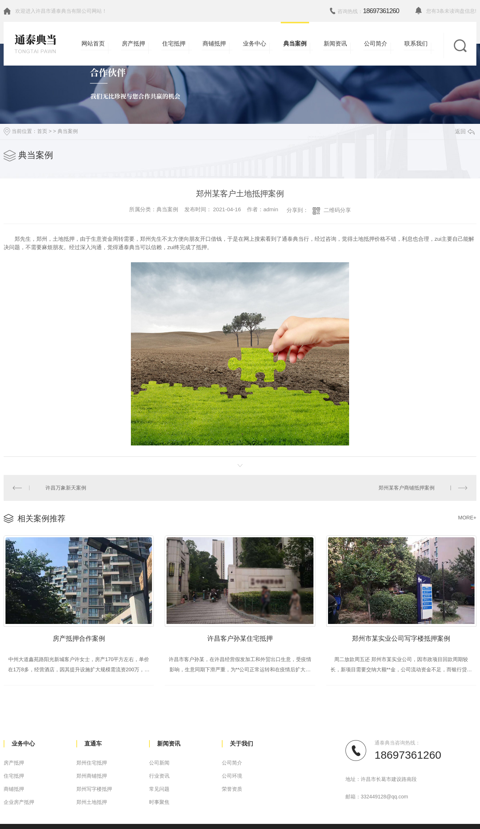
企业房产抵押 (19, 802)
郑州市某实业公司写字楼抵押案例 (401, 638)
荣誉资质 (232, 789)
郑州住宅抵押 (91, 763)
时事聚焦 (159, 802)
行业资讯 (159, 776)
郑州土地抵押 (91, 802)
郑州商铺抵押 (91, 776)
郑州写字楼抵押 (94, 789)
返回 (465, 131)
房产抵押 (14, 763)
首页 (42, 131)
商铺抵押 (14, 789)
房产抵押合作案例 (79, 638)
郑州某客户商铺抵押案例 (407, 488)
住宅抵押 (14, 776)
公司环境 (232, 776)
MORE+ (467, 517)
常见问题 (159, 789)
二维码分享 (337, 210)
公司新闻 (159, 763)
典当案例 (67, 131)
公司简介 (232, 763)
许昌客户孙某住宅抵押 (240, 638)
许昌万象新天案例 (65, 488)
